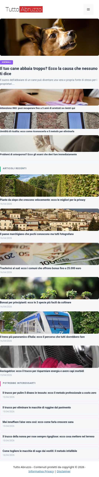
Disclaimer (63, 471)
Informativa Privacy (41, 471)
